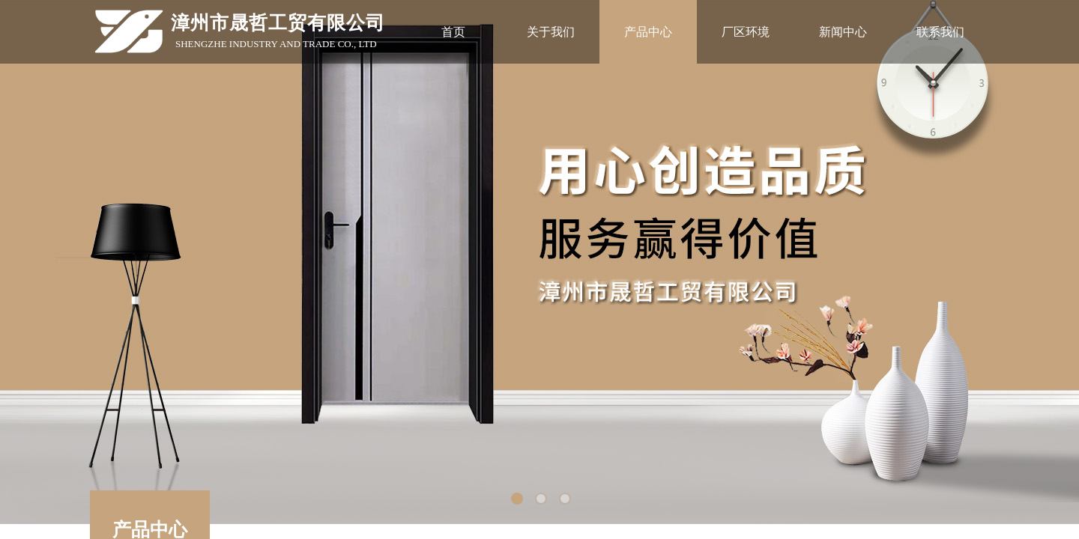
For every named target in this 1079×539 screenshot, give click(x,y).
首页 (453, 31)
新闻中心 (843, 31)
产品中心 (648, 31)
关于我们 (551, 31)
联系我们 (940, 31)
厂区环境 (746, 31)
